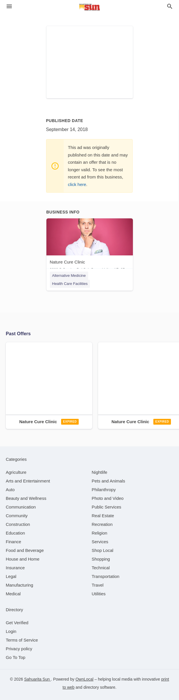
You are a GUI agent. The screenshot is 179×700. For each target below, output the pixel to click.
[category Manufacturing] (19, 585)
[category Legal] (11, 576)
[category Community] (17, 515)
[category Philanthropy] (104, 489)
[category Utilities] (98, 593)
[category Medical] (13, 593)
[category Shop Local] (102, 550)
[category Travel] (97, 585)
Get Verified (17, 622)
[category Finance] (13, 541)
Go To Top (15, 657)
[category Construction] (18, 524)
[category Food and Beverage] (25, 550)
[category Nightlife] (99, 472)
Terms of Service (22, 640)
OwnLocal (84, 679)
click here (77, 184)
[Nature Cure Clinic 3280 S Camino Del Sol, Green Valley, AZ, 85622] (89, 246)
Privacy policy (19, 648)
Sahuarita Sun (37, 679)
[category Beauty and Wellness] (26, 498)
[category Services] (100, 541)
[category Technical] (101, 567)
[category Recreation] (102, 524)
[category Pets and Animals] (108, 480)
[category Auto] (10, 489)
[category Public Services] (106, 506)
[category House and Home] (22, 559)
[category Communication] (21, 506)
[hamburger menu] (9, 6)
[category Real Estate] (103, 515)
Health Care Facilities (70, 283)
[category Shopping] (101, 559)
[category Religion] (99, 532)
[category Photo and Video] (108, 498)
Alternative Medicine (69, 275)
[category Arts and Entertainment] (28, 480)
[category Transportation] (105, 576)
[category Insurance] (15, 567)
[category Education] (15, 532)
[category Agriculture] (16, 472)
